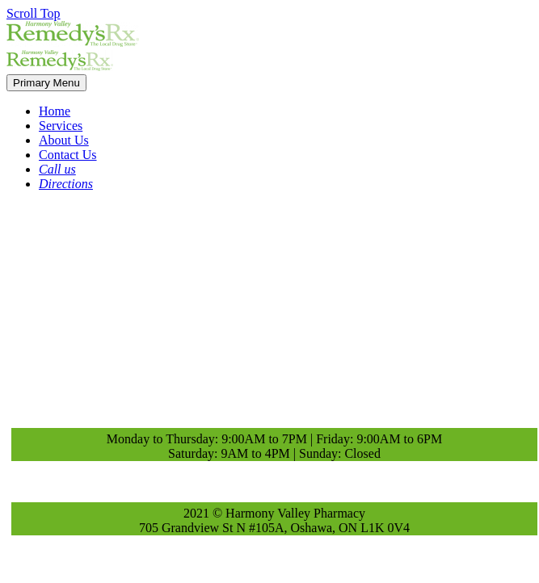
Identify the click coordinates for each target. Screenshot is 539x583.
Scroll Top (33, 13)
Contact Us (68, 154)
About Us (64, 140)
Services (60, 125)
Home (54, 111)
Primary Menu (46, 83)
